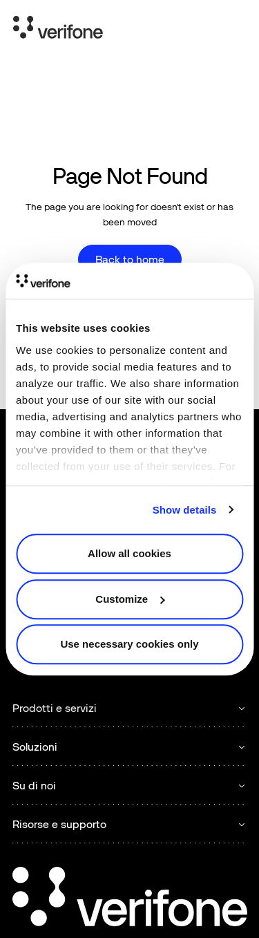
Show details (185, 510)
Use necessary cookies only (129, 644)
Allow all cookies (129, 553)
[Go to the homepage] (129, 898)
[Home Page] (58, 30)
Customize (129, 599)
